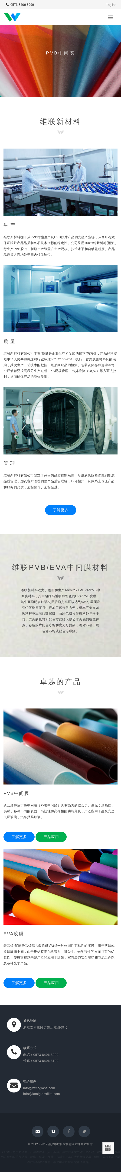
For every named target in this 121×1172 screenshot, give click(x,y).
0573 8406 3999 (20, 4)
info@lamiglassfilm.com (41, 1094)
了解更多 (60, 510)
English (111, 5)
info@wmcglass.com (39, 1088)
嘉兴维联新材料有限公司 (64, 1144)
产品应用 (51, 837)
